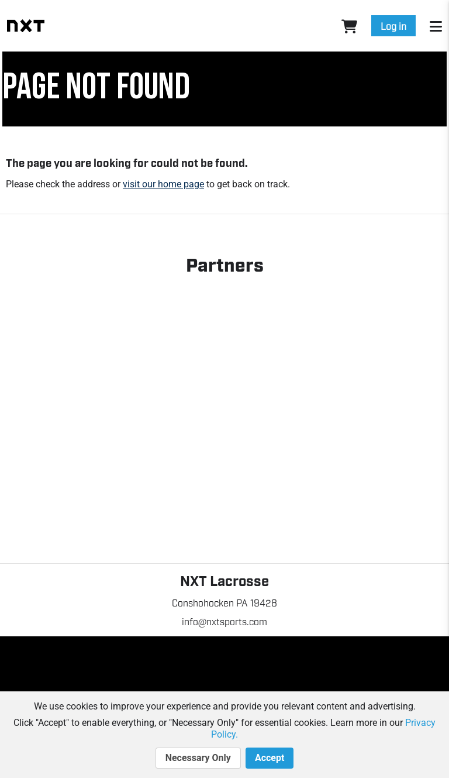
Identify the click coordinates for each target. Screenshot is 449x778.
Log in (393, 26)
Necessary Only (198, 758)
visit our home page (163, 184)
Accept (269, 758)
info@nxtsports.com (225, 621)
